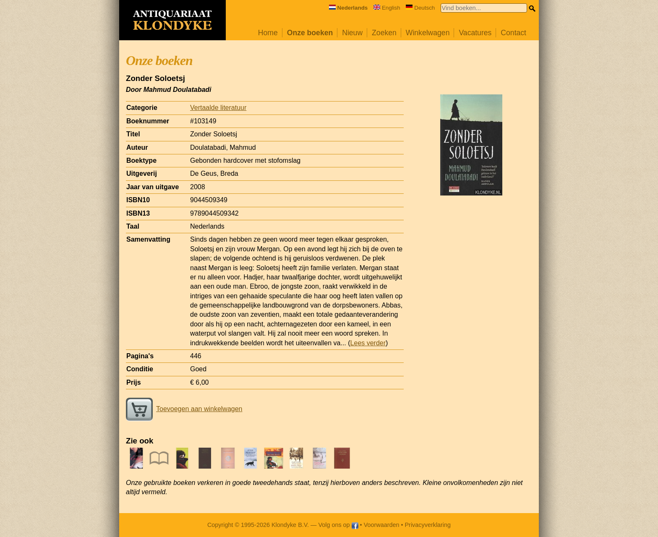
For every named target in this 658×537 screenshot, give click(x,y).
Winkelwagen (428, 33)
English (386, 8)
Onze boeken (310, 33)
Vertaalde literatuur (218, 107)
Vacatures (475, 33)
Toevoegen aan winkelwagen (184, 408)
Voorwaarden (382, 524)
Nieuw (352, 33)
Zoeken (384, 33)
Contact (513, 33)
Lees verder (368, 343)
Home (268, 33)
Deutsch (420, 8)
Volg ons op (338, 524)
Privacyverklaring (428, 524)
